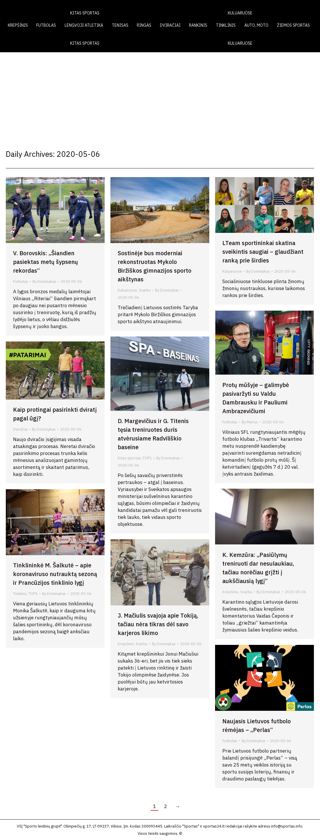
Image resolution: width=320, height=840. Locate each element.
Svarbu (145, 290)
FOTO (258, 8)
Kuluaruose (127, 290)
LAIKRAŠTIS (205, 8)
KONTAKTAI (287, 8)
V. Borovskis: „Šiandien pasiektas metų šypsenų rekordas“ (45, 261)
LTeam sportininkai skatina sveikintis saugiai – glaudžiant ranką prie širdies (262, 251)
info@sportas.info (286, 826)
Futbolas (20, 281)
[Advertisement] (160, 95)
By (44, 281)
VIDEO (235, 8)
